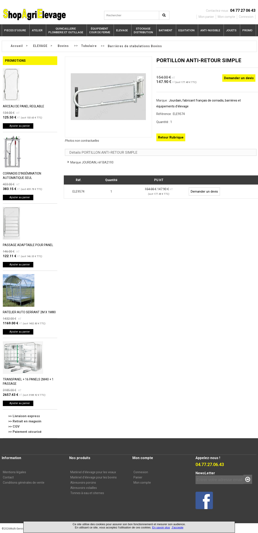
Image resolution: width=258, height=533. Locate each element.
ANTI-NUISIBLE (210, 30)
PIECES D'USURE (15, 30)
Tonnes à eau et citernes (87, 493)
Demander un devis (239, 78)
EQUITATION (186, 30)
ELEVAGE (122, 30)
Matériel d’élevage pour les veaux (93, 472)
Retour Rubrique (171, 137)
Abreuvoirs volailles (83, 488)
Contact (8, 477)
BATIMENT (165, 30)
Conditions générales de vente (23, 482)
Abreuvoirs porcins (83, 482)
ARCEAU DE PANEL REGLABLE (23, 106)
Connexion (140, 472)
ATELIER (37, 30)
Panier (137, 477)
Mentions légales (14, 472)
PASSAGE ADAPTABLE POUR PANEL (28, 245)
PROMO (247, 30)
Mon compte (142, 482)
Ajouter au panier (19, 125)
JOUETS (231, 30)
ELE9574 (78, 191)
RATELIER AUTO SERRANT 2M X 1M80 (29, 312)
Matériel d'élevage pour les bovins (93, 477)
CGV (16, 426)
